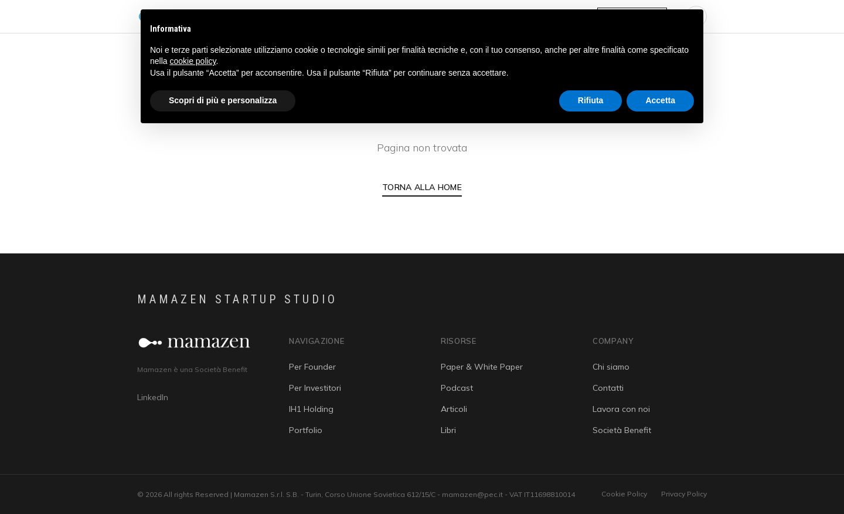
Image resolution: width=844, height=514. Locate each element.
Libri (448, 430)
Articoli (454, 409)
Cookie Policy (624, 493)
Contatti (608, 388)
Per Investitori (315, 388)
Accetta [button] (660, 100)
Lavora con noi (621, 409)
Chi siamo (611, 366)
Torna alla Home (422, 187)
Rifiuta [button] (591, 100)
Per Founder (312, 366)
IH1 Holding (311, 409)
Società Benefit (622, 430)
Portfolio (305, 430)
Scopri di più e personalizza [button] (223, 100)
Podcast (457, 388)
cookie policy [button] (192, 61)
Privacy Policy (684, 493)
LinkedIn (152, 397)
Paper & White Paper (482, 366)
